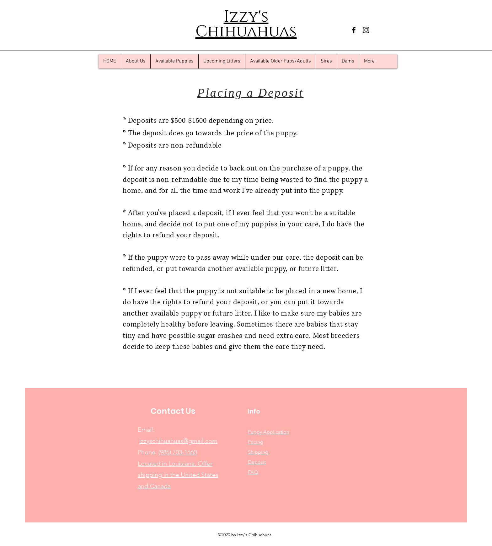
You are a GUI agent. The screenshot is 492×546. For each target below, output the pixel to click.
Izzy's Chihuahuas (246, 24)
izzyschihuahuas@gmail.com (178, 441)
